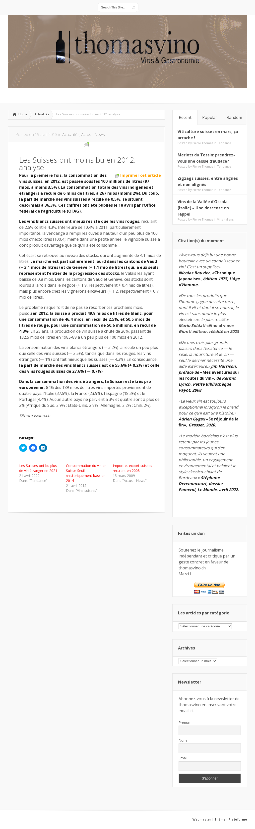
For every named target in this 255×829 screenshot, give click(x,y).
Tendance (224, 143)
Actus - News (93, 134)
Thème (219, 819)
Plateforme (238, 819)
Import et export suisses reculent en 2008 (132, 468)
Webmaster (201, 819)
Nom (183, 740)
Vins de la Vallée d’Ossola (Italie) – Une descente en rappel (203, 208)
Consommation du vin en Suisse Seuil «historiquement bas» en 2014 (86, 473)
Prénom (185, 722)
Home (22, 114)
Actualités (42, 114)
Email (183, 758)
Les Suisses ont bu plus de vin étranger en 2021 (38, 468)
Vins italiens (225, 219)
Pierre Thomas (202, 143)
